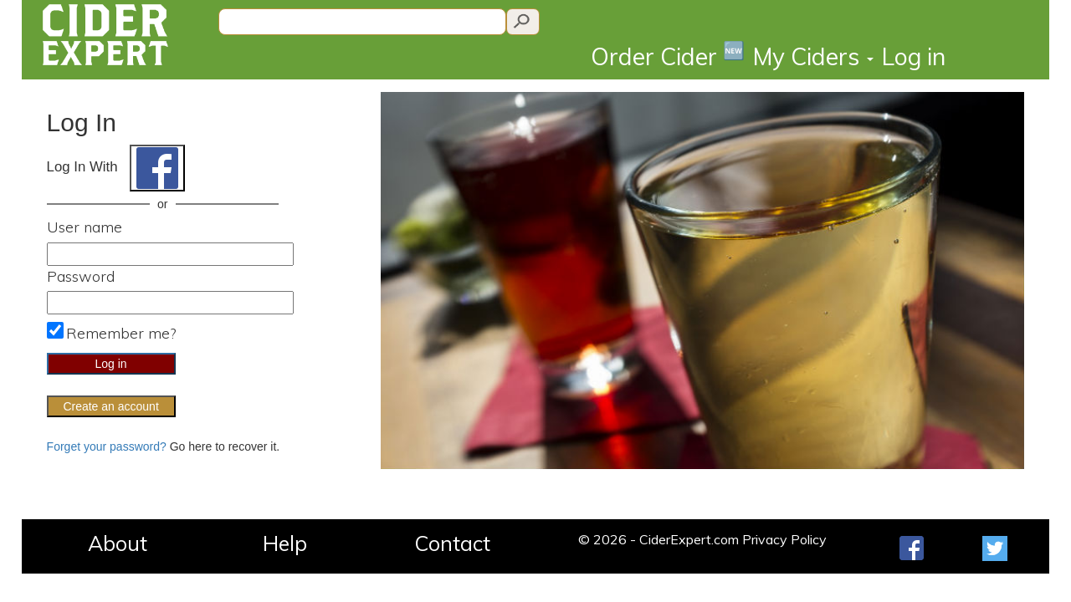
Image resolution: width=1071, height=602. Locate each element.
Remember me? (121, 333)
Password (81, 276)
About (117, 543)
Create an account (110, 406)
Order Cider (668, 55)
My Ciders (813, 56)
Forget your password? (107, 446)
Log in (913, 56)
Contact (452, 543)
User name (84, 227)
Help (285, 543)
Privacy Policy (784, 539)
